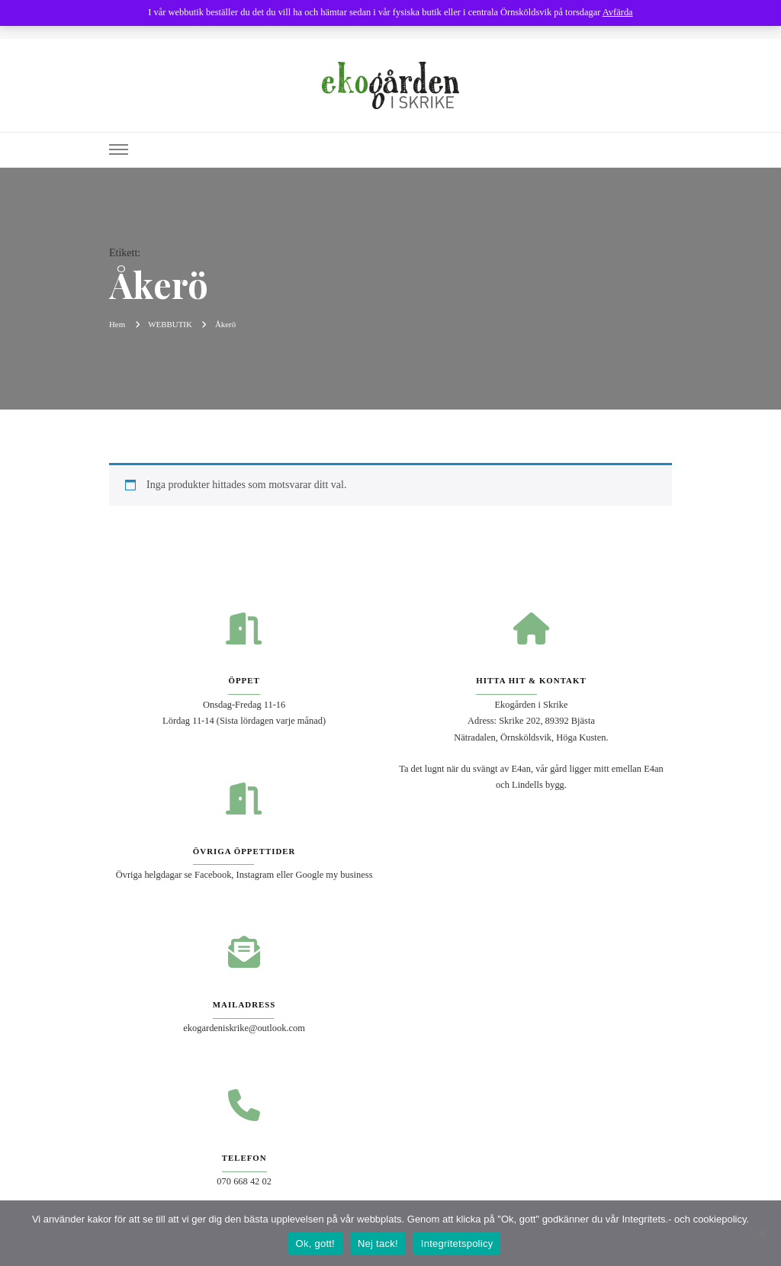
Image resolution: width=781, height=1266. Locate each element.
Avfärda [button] (618, 12)
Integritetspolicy (457, 1243)
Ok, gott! (315, 1243)
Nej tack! (378, 1243)
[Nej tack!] (762, 1233)
